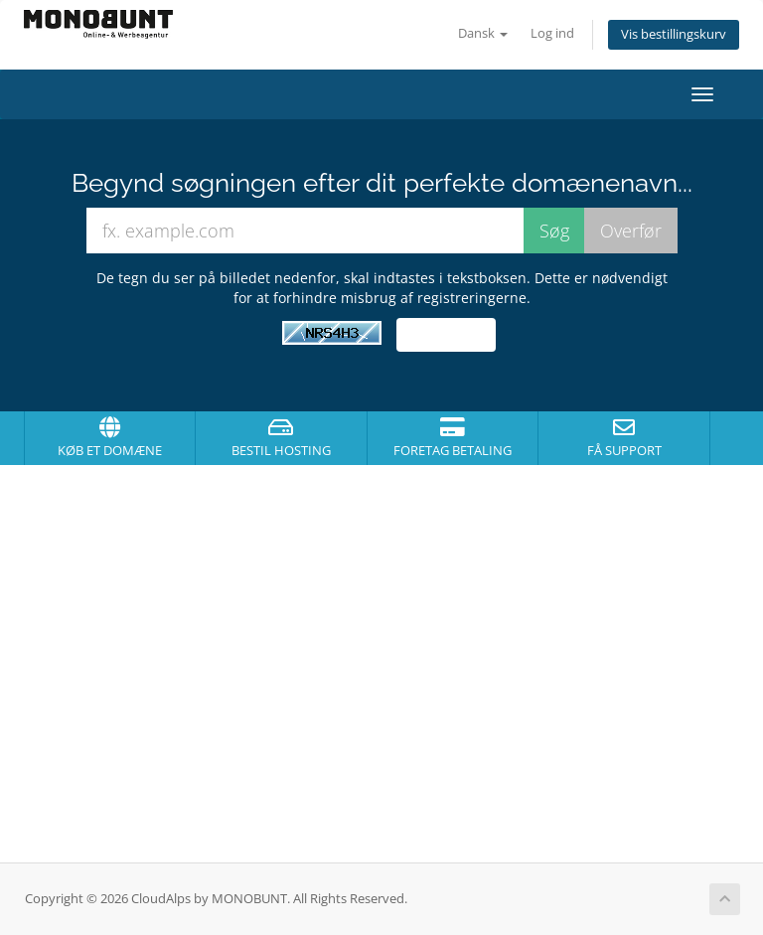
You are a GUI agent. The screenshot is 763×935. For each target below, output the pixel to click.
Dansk (483, 33)
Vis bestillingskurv (673, 34)
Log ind (552, 33)
